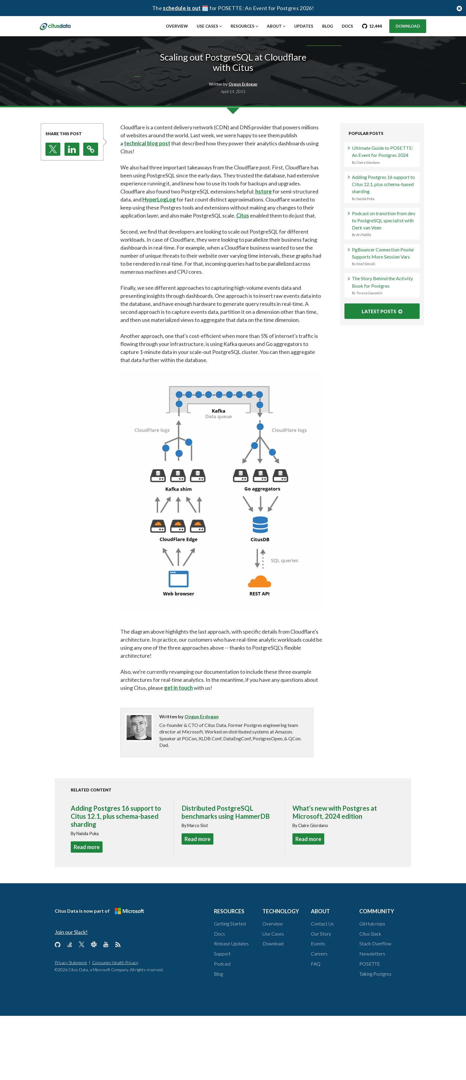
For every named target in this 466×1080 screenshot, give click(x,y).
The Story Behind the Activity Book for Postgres (385, 388)
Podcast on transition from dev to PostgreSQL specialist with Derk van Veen (385, 308)
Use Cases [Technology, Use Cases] (273, 998)
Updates (303, 26)
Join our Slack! (71, 996)
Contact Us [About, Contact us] (322, 988)
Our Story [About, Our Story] (321, 998)
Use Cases (207, 26)
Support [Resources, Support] (222, 1018)
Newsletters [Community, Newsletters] (372, 1018)
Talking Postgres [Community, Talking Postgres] (375, 1038)
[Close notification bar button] (459, 8)
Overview (177, 26)
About (274, 26)
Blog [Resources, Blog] (218, 1038)
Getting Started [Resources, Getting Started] (230, 988)
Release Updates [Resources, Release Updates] (231, 1008)
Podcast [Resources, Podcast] (222, 1028)
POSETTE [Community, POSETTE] (369, 1028)
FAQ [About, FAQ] (315, 1028)
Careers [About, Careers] (319, 1018)
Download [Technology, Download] (273, 1008)
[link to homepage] (61, 25)
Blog (327, 26)
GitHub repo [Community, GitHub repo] (372, 988)
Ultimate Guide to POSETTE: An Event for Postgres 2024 (385, 225)
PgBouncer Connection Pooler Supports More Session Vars (385, 352)
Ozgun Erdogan (202, 780)
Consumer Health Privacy (115, 1026)
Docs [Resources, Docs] (219, 998)
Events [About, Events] (318, 1008)
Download (408, 26)
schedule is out (182, 8)
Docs (347, 26)
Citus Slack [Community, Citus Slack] (370, 998)
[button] (52, 213)
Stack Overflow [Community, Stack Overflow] (375, 1008)
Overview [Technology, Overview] (272, 988)
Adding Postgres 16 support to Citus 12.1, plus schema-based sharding (385, 264)
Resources (242, 26)
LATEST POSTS (382, 415)
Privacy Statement (71, 1026)
